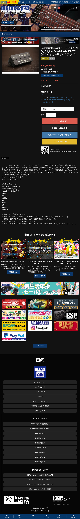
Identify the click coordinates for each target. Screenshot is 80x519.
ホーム (7, 516)
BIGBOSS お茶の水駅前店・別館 (39, 429)
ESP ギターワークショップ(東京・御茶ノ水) (40, 484)
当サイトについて (39, 382)
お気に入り (66, 27)
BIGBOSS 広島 (39, 457)
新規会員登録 (56, 27)
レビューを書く (60, 142)
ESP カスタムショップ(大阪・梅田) (40, 489)
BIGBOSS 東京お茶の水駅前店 (39, 424)
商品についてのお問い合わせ (59, 135)
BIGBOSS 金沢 (39, 443)
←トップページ (40, 345)
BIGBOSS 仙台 (39, 438)
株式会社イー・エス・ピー (40, 511)
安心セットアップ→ (8, 22)
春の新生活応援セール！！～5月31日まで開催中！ (35, 2)
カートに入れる (60, 121)
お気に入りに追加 (59, 128)
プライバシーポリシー (39, 401)
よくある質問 (39, 392)
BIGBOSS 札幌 (39, 433)
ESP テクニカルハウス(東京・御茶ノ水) (40, 475)
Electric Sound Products (40, 508)
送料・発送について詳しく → (52, 75)
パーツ (43, 95)
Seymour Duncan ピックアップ (60, 97)
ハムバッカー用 (47, 102)
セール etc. (46, 516)
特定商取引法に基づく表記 (39, 406)
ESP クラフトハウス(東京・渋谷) (40, 480)
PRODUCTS (7, 34)
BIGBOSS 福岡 (39, 462)
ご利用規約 (39, 396)
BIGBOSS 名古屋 (39, 447)
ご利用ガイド (46, 27)
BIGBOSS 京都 (39, 452)
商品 (20, 516)
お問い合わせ (39, 411)
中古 (33, 516)
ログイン (75, 27)
